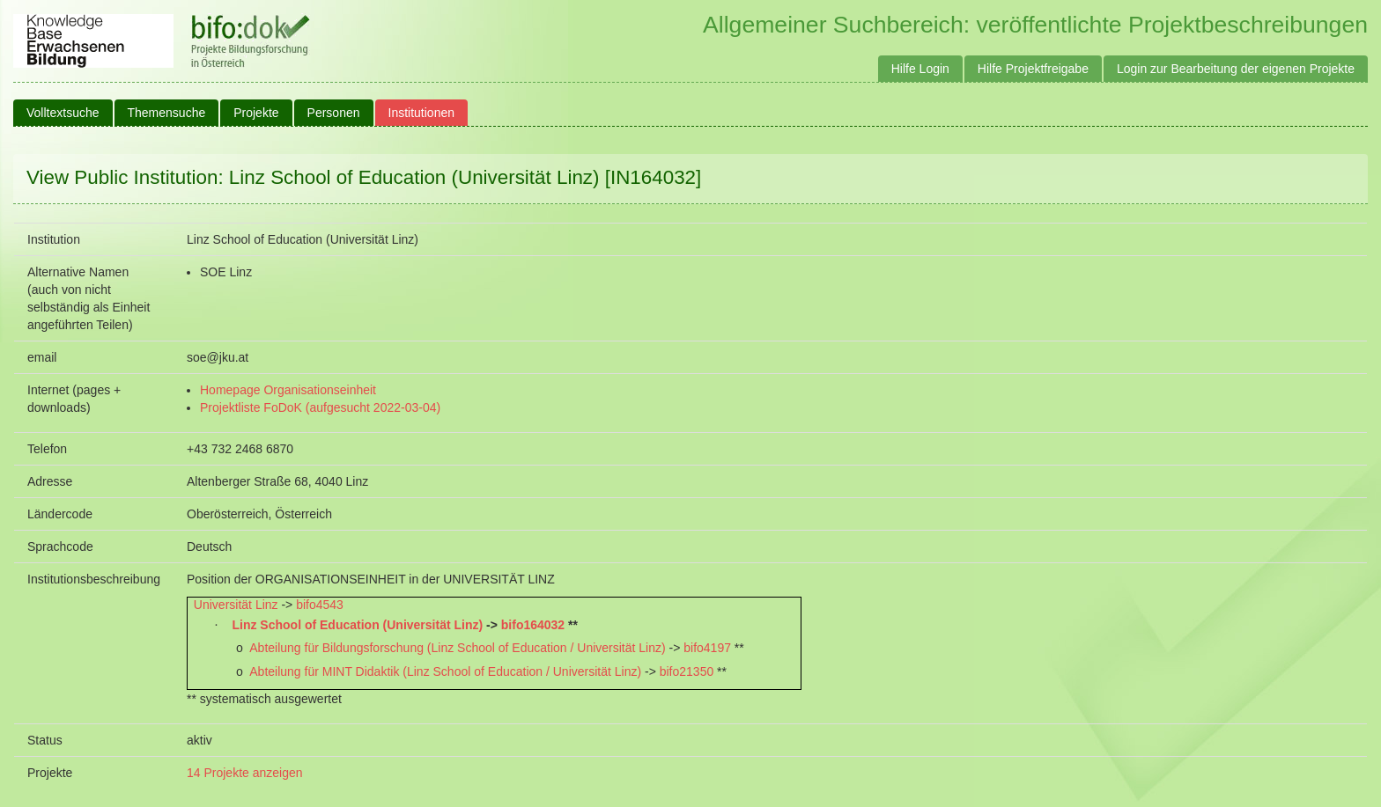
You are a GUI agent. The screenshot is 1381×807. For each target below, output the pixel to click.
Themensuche (167, 113)
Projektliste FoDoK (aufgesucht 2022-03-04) (320, 407)
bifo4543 (319, 605)
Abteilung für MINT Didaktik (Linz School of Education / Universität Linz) (445, 671)
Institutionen (421, 113)
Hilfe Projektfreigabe (1033, 69)
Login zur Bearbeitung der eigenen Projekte (1236, 69)
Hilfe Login (920, 69)
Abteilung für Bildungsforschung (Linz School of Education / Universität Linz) (457, 648)
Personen (333, 113)
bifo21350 (687, 671)
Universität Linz (236, 605)
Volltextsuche (63, 113)
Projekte (255, 113)
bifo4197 (707, 648)
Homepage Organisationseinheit (288, 390)
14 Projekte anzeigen (245, 773)
